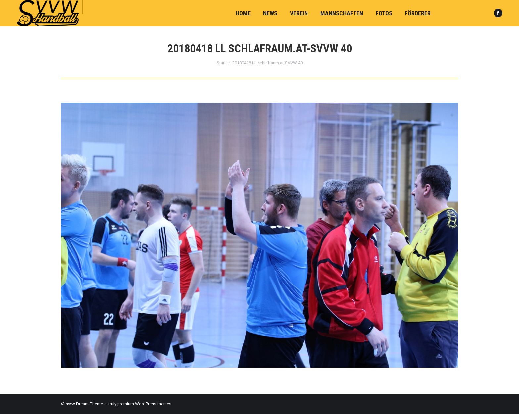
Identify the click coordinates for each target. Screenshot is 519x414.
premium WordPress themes (144, 403)
